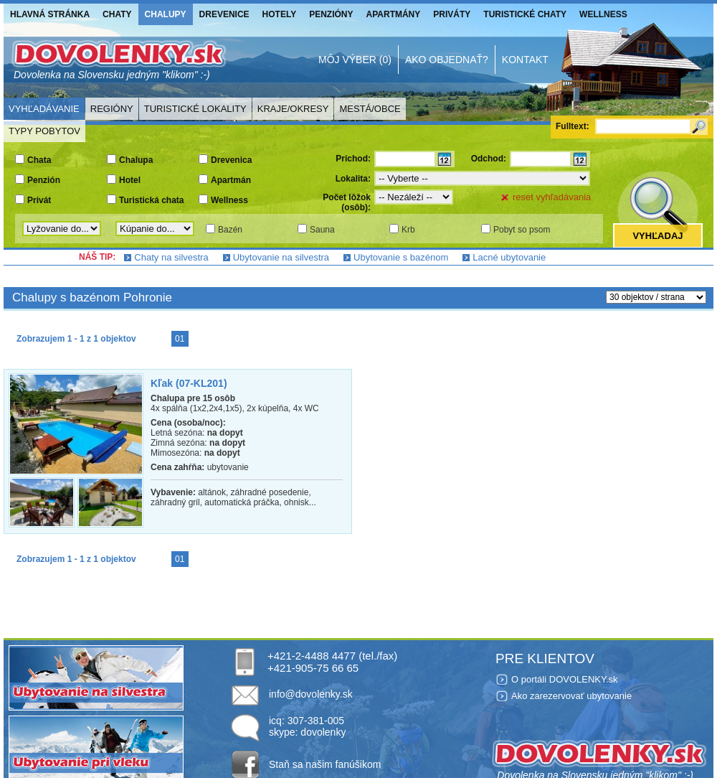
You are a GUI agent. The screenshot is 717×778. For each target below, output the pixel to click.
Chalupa (136, 160)
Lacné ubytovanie (509, 257)
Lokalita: (353, 179)
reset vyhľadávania (552, 197)
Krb (408, 230)
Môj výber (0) (354, 59)
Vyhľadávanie (44, 108)
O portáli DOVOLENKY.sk (564, 679)
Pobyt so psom (521, 230)
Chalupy (165, 14)
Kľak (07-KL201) (189, 383)
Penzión (43, 180)
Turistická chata (151, 200)
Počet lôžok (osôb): (347, 202)
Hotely (279, 14)
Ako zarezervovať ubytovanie (571, 695)
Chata (39, 160)
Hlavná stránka (50, 14)
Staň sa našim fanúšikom (325, 764)
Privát (39, 200)
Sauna (322, 230)
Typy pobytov (44, 131)
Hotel (130, 180)
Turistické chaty (524, 14)
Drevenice (224, 14)
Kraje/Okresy (293, 108)
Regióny (111, 108)
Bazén (230, 230)
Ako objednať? (446, 59)
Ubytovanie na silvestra (281, 257)
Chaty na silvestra (171, 257)
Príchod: (353, 159)
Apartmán (231, 180)
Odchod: (488, 159)
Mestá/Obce (369, 108)
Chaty (117, 14)
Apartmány (393, 14)
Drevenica (231, 160)
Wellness (603, 14)
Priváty (451, 14)
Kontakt (525, 59)
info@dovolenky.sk (311, 694)
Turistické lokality (195, 108)
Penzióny (331, 14)
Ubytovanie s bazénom (400, 257)
